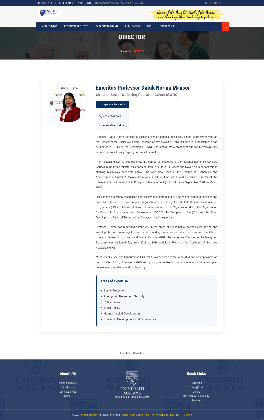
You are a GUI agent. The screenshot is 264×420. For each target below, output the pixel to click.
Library (196, 391)
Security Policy (173, 414)
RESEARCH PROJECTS (76, 26)
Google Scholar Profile (112, 104)
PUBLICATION (131, 26)
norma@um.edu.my (115, 125)
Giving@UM (196, 387)
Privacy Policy (128, 414)
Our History (67, 387)
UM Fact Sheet (68, 391)
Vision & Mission (67, 382)
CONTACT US (164, 26)
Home (123, 51)
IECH (148, 26)
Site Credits (143, 414)
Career (68, 396)
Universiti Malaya (88, 414)
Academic (196, 382)
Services (196, 400)
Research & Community (196, 396)
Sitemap (187, 414)
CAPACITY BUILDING (106, 26)
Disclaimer (157, 414)
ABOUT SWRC (49, 26)
